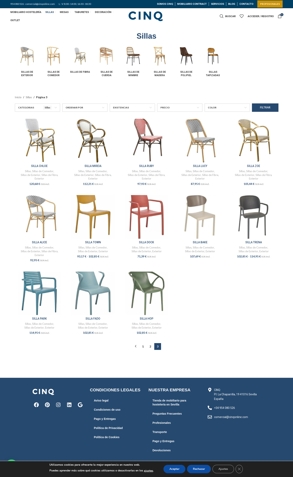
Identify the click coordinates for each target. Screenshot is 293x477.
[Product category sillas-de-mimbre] (133, 61)
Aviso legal (101, 400)
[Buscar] (228, 16)
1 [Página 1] (143, 346)
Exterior (39, 178)
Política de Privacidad (108, 428)
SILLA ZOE (253, 166)
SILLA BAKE (200, 242)
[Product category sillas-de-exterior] (27, 61)
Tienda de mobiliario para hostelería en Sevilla (169, 402)
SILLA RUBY (146, 166)
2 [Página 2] (150, 346)
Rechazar (199, 469)
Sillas (29, 97)
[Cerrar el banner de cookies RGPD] (239, 469)
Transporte (159, 432)
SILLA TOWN (93, 242)
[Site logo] (146, 16)
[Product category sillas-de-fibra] (80, 60)
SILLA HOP (146, 318)
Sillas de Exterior (30, 175)
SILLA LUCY (200, 166)
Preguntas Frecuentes (167, 413)
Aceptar (174, 469)
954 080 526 (17, 3)
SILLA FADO (93, 318)
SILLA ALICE (39, 242)
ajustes (148, 471)
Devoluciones (161, 450)
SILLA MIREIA (93, 166)
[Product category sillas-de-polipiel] (186, 61)
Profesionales (161, 422)
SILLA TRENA (253, 242)
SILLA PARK (39, 318)
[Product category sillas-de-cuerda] (106, 61)
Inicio (18, 97)
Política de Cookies (106, 437)
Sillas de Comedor (42, 171)
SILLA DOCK (146, 242)
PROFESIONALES (270, 3)
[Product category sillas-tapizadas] (213, 61)
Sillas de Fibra (49, 175)
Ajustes (223, 469)
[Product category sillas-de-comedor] (53, 61)
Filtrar (265, 107)
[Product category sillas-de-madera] (159, 61)
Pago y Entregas (105, 418)
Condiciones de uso (107, 409)
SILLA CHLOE (39, 166)
